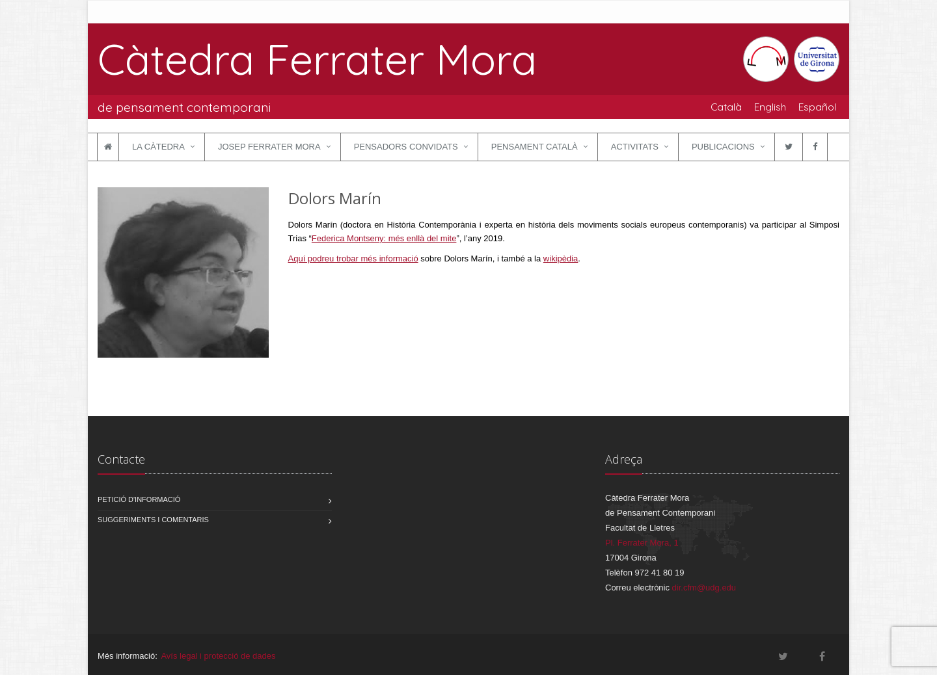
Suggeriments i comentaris (153, 519)
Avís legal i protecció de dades (218, 656)
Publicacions (723, 147)
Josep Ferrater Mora (269, 147)
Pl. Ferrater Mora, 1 (642, 543)
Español (817, 106)
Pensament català (534, 147)
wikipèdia (560, 258)
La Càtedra (158, 147)
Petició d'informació (139, 499)
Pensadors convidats (406, 147)
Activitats (635, 147)
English (770, 106)
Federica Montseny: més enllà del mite (384, 238)
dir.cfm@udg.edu (704, 587)
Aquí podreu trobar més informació (353, 258)
